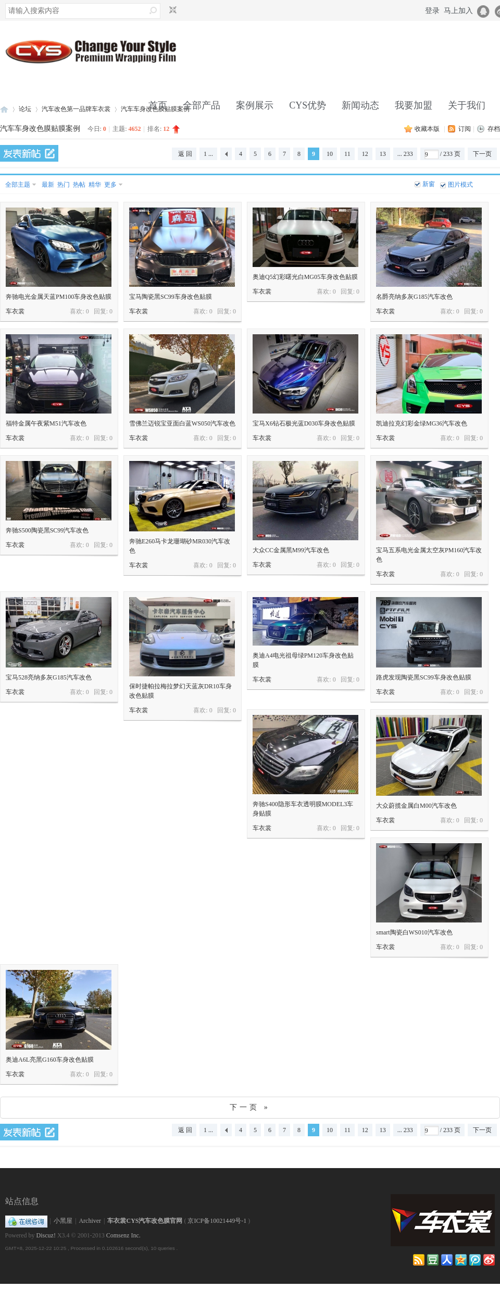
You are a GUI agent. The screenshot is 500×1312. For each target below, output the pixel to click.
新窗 (428, 184)
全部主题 (17, 184)
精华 (95, 184)
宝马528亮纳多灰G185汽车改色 (49, 677)
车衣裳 (15, 311)
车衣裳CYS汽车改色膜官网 (144, 1220)
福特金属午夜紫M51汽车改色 (46, 423)
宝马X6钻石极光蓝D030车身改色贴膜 (304, 423)
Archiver (90, 1220)
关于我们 (466, 105)
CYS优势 (307, 105)
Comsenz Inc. (123, 1235)
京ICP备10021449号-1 (217, 1220)
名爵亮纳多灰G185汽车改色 (414, 296)
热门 (63, 184)
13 (383, 153)
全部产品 (201, 105)
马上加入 (458, 11)
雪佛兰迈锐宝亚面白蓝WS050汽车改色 (182, 423)
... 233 (405, 153)
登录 (432, 11)
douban (433, 1260)
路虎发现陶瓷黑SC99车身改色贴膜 (423, 677)
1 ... (208, 153)
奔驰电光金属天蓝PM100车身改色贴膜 (58, 296)
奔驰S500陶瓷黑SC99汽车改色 (47, 530)
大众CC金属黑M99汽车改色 (291, 550)
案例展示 (254, 105)
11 (347, 153)
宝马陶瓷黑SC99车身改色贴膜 (170, 296)
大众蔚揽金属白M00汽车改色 (416, 805)
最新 (48, 184)
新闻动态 (360, 105)
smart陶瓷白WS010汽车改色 (414, 932)
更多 (110, 184)
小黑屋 (63, 1220)
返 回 (185, 153)
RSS (418, 1260)
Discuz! (46, 1235)
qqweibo (475, 1260)
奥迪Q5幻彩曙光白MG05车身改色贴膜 (305, 277)
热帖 (79, 184)
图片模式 (460, 184)
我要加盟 (413, 105)
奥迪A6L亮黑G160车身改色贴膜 (50, 1059)
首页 (157, 105)
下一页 (482, 153)
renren (447, 1260)
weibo (489, 1260)
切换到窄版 (172, 10)
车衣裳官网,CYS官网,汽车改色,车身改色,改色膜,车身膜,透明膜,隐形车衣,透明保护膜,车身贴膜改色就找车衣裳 (4, 109)
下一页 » (250, 1107)
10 (330, 153)
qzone (461, 1260)
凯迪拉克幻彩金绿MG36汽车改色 (421, 423)
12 (365, 153)
